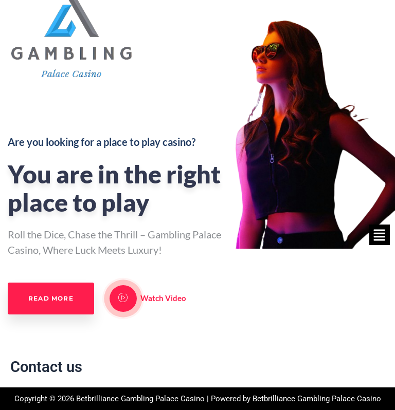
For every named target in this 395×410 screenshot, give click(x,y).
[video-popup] (123, 298)
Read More (51, 298)
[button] (379, 235)
